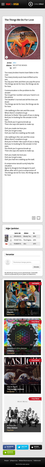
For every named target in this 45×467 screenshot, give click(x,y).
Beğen (38, 218)
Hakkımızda (37, 461)
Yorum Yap (34, 218)
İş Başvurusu (14, 461)
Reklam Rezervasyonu (25, 461)
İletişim (6, 461)
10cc (14, 63)
